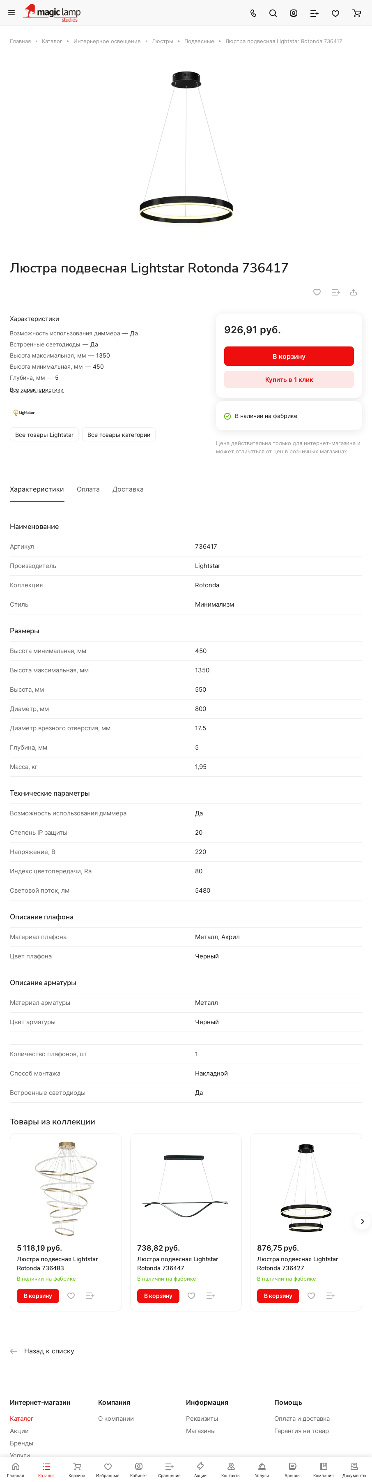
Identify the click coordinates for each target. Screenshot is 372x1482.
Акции (19, 1431)
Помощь (288, 1402)
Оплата (88, 489)
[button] (362, 1221)
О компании (116, 1418)
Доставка (128, 489)
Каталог (22, 1418)
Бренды (21, 1443)
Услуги (20, 1455)
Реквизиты (202, 1418)
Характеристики (37, 489)
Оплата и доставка (302, 1418)
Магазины (201, 1431)
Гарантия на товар (301, 1431)
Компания (114, 1402)
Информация (207, 1402)
